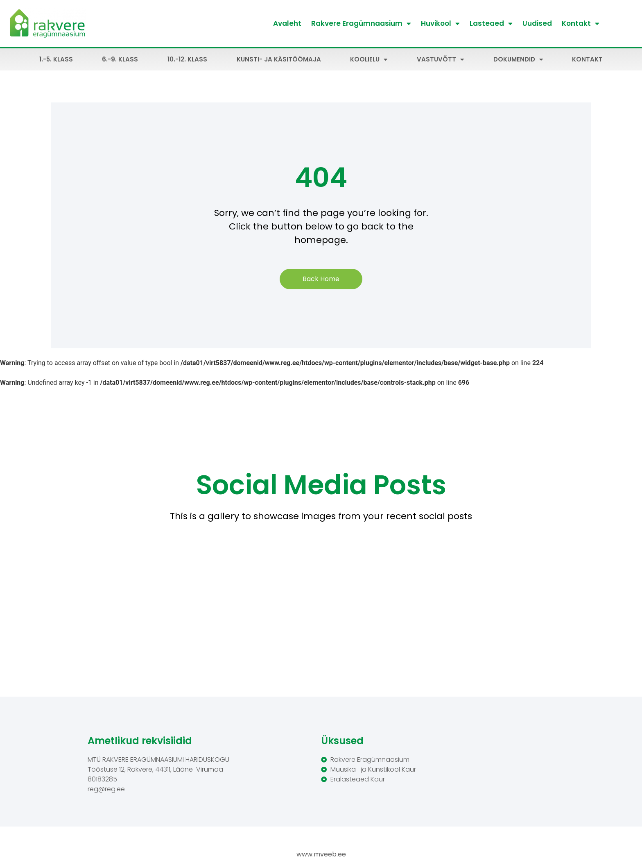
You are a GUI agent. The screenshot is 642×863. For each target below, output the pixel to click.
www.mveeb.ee (321, 854)
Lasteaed (491, 23)
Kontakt (580, 23)
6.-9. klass (120, 59)
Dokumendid (518, 59)
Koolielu (368, 59)
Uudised (537, 23)
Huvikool (440, 23)
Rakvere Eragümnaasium (361, 23)
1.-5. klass (56, 59)
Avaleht (287, 23)
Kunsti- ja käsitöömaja (279, 59)
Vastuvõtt (440, 59)
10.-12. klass (187, 59)
